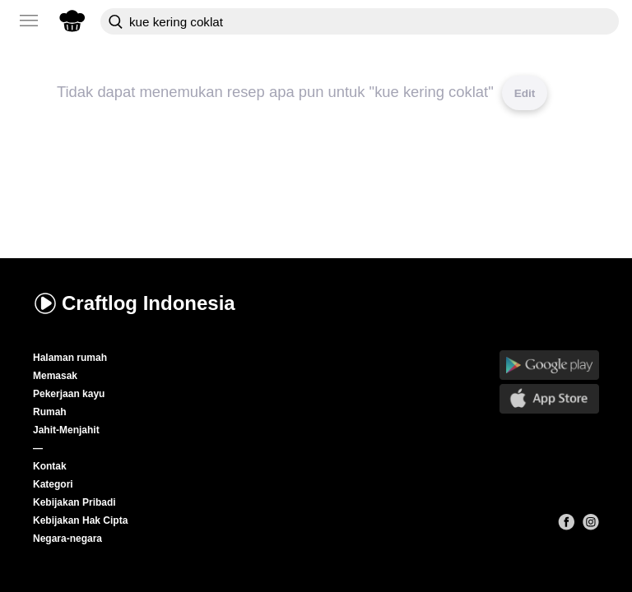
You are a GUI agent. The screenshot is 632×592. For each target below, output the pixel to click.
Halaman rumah (70, 358)
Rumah (50, 412)
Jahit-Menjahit (66, 430)
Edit (525, 93)
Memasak (55, 376)
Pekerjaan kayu (69, 394)
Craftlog (134, 303)
